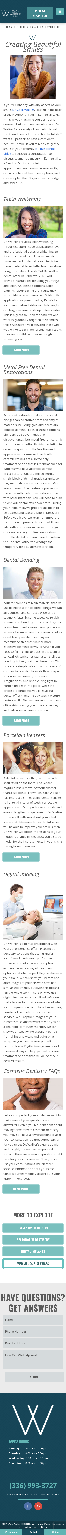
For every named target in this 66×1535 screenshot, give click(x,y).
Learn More (20, 350)
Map (55, 1532)
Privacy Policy (43, 1524)
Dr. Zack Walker (23, 110)
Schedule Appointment (40, 13)
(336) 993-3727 (33, 1485)
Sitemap (31, 1524)
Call (33, 1532)
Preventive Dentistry (33, 1227)
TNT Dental (42, 1527)
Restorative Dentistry (33, 1239)
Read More (21, 1189)
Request (11, 1532)
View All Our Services (33, 1263)
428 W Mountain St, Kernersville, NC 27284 (33, 1494)
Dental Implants (33, 1251)
